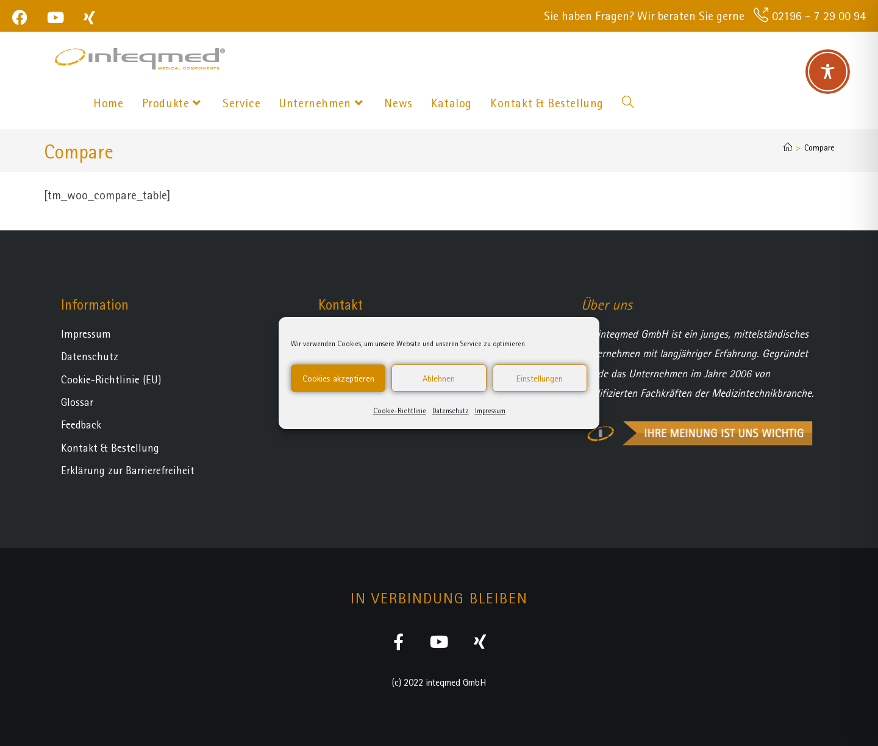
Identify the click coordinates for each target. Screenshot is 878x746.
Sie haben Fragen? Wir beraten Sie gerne (644, 16)
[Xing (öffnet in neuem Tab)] (89, 17)
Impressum (490, 411)
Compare (819, 147)
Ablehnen (439, 378)
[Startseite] (787, 147)
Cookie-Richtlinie (399, 411)
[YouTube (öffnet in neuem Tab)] (55, 17)
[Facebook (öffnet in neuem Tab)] (24, 17)
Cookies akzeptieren (338, 378)
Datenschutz (450, 411)
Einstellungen (539, 378)
